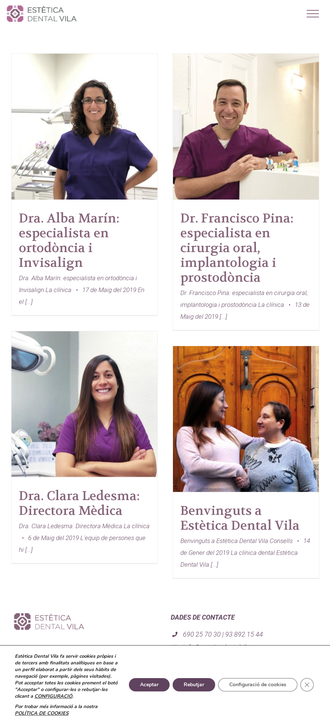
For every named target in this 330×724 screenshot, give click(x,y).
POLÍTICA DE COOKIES (42, 713)
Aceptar (149, 684)
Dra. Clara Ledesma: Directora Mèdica (79, 503)
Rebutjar (194, 684)
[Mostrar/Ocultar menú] (313, 13)
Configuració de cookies (257, 684)
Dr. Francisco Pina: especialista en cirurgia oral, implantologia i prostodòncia (236, 248)
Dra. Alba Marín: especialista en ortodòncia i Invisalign (69, 240)
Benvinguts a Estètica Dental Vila (240, 518)
